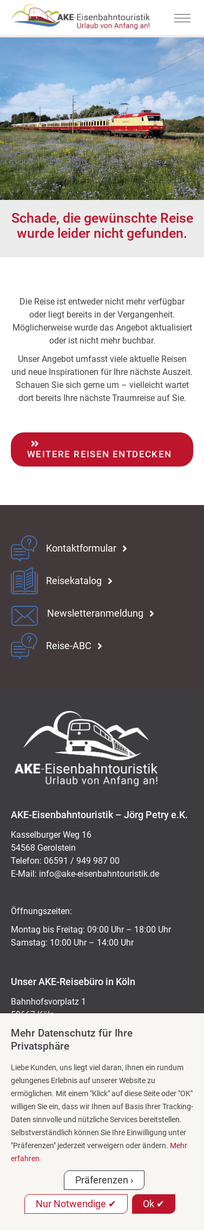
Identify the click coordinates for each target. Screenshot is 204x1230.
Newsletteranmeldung (95, 613)
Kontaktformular (81, 548)
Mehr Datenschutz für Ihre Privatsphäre (72, 1039)
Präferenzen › (104, 1180)
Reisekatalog (74, 581)
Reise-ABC (68, 646)
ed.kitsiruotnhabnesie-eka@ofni (99, 874)
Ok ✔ (153, 1203)
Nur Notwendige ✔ (76, 1203)
